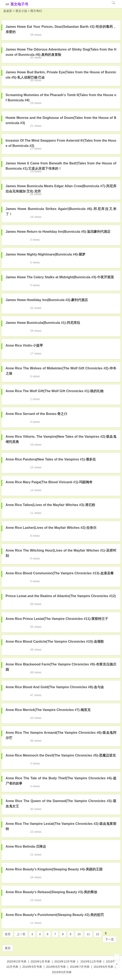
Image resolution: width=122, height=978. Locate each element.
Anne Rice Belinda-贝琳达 (26, 846)
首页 (8, 934)
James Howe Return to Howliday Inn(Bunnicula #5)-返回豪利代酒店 (58, 231)
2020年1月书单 (40, 961)
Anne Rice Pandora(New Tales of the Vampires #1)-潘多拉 (51, 459)
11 (88, 934)
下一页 (109, 939)
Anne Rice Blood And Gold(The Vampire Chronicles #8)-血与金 (55, 687)
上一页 (21, 934)
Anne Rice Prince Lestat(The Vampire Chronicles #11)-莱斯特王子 (57, 619)
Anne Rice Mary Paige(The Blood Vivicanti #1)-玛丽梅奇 (49, 482)
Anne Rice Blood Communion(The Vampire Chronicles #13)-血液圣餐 (60, 573)
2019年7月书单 (80, 966)
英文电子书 (19, 4)
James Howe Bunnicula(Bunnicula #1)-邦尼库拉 (43, 322)
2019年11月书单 (91, 961)
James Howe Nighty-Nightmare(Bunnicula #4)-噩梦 (45, 254)
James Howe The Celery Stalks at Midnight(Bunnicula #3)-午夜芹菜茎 (60, 277)
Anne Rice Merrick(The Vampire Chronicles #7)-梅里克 (48, 710)
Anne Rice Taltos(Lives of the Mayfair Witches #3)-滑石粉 (50, 505)
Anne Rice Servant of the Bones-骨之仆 (36, 414)
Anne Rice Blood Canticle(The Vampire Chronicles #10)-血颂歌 (55, 641)
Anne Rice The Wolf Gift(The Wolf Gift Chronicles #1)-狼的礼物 (55, 391)
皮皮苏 (7, 11)
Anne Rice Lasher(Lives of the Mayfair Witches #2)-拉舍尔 (51, 527)
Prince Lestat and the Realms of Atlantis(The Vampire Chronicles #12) (61, 596)
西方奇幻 (36, 11)
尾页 (8, 948)
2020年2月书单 (16, 961)
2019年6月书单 (103, 966)
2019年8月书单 (56, 966)
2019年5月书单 (62, 972)
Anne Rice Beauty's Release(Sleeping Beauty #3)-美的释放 (51, 892)
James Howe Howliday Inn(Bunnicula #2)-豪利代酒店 (47, 300)
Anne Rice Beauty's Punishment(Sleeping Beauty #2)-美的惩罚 (55, 915)
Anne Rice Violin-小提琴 (24, 345)
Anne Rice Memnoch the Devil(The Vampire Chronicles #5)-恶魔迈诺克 (61, 755)
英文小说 (21, 11)
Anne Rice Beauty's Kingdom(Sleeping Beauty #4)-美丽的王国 (54, 869)
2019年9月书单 (32, 966)
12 (97, 934)
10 (79, 934)
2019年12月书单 (65, 961)
